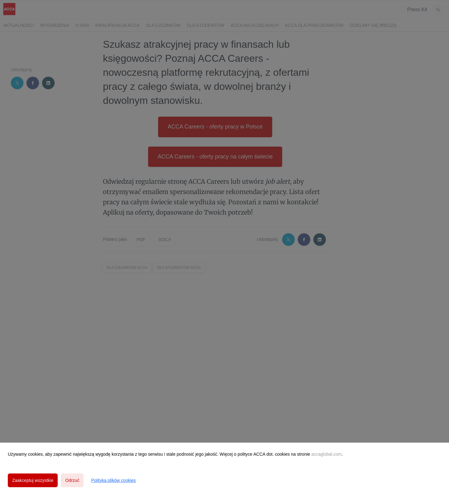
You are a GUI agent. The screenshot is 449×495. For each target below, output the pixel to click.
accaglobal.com (326, 454)
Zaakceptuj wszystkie (32, 480)
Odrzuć (72, 480)
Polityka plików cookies (113, 480)
